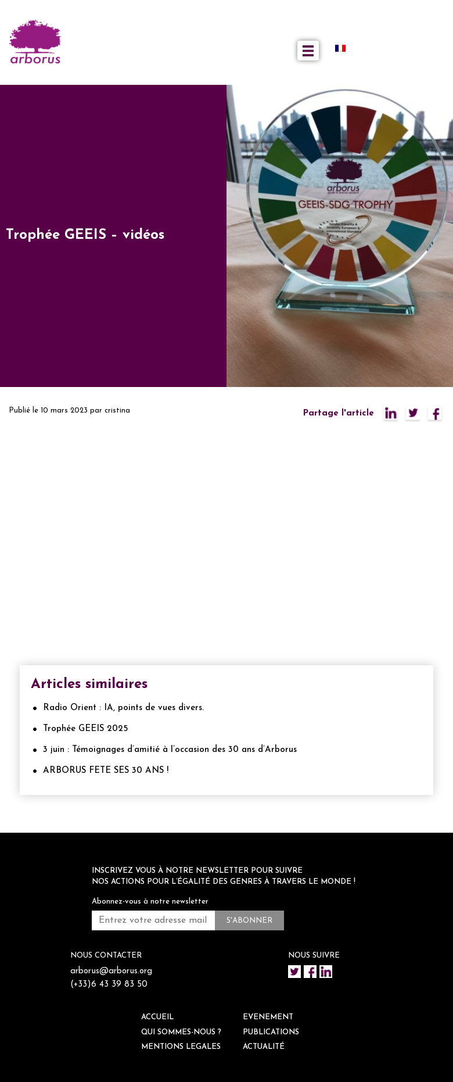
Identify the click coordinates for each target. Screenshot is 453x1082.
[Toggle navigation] (308, 50)
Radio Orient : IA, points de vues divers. (123, 708)
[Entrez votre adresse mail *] (153, 920)
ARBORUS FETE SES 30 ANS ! (105, 770)
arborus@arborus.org (111, 971)
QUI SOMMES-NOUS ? (181, 1032)
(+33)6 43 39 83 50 (109, 984)
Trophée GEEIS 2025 (85, 729)
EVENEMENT (268, 1017)
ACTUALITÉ (264, 1047)
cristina (117, 410)
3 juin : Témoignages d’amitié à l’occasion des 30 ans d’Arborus (170, 750)
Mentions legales (181, 1047)
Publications (271, 1032)
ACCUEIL (157, 1017)
